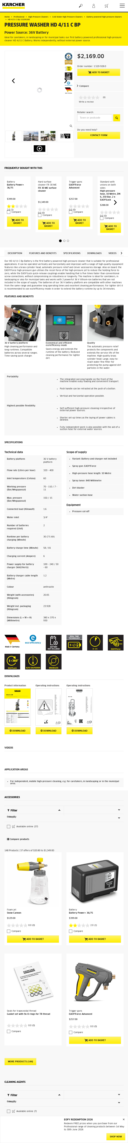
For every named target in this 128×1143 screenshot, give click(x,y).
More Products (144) (20, 998)
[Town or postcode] (94, 117)
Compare (84, 86)
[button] (13, 81)
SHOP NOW (116, 1137)
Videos (112, 264)
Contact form (98, 135)
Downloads (94, 264)
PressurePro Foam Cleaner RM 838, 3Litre (29, 1086)
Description (15, 264)
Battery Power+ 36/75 (81, 875)
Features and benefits (42, 264)
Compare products (18, 828)
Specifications (71, 264)
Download (17, 741)
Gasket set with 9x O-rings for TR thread (28, 950)
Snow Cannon (14, 875)
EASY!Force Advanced (80, 950)
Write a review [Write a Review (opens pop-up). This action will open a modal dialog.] (86, 102)
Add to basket (98, 72)
